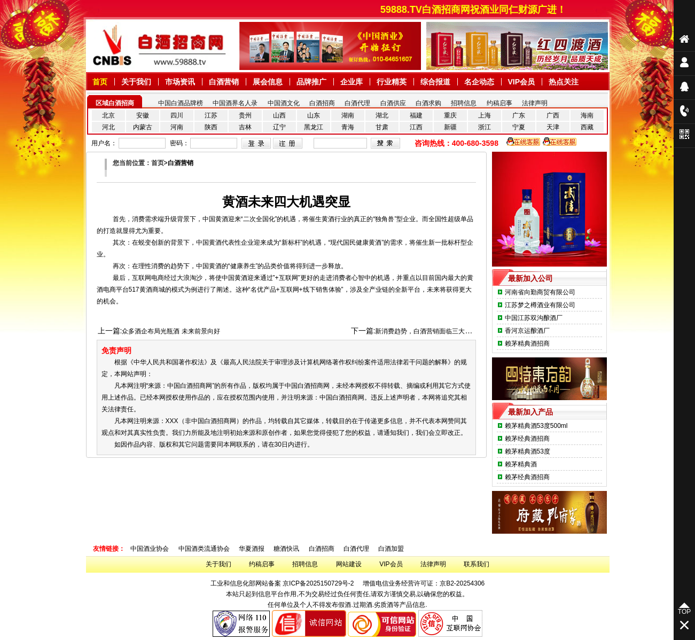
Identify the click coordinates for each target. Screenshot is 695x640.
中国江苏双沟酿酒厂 (534, 318)
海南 (587, 115)
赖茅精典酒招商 (527, 343)
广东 (518, 115)
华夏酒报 (251, 548)
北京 (108, 115)
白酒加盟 (391, 548)
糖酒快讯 (286, 548)
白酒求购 (428, 103)
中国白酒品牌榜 (180, 103)
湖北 (382, 115)
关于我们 (218, 564)
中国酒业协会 (149, 548)
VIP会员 (390, 564)
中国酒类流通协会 (204, 548)
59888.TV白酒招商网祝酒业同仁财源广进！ (479, 9)
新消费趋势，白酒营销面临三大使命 (426, 331)
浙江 (484, 127)
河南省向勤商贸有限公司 (540, 292)
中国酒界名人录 (235, 103)
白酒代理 (357, 103)
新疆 (450, 127)
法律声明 (535, 103)
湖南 (347, 115)
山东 (313, 115)
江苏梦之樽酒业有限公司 (540, 305)
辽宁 (279, 127)
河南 (176, 127)
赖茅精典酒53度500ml (536, 426)
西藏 (587, 127)
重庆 (450, 115)
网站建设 (349, 564)
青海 (347, 127)
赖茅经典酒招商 (527, 438)
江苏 (211, 115)
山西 (279, 115)
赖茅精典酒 (521, 464)
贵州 (245, 115)
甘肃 (382, 127)
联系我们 (476, 564)
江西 (416, 127)
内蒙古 (142, 127)
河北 (108, 127)
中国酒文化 (284, 103)
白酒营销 (180, 163)
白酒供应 (393, 103)
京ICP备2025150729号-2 (318, 583)
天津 (552, 127)
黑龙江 (313, 127)
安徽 (142, 115)
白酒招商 (322, 103)
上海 (484, 115)
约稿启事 (499, 103)
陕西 (211, 127)
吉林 (245, 127)
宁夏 (518, 127)
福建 (416, 115)
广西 (552, 115)
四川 (176, 115)
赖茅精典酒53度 (527, 451)
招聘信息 (464, 103)
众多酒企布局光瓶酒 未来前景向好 (171, 331)
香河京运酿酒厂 (527, 330)
